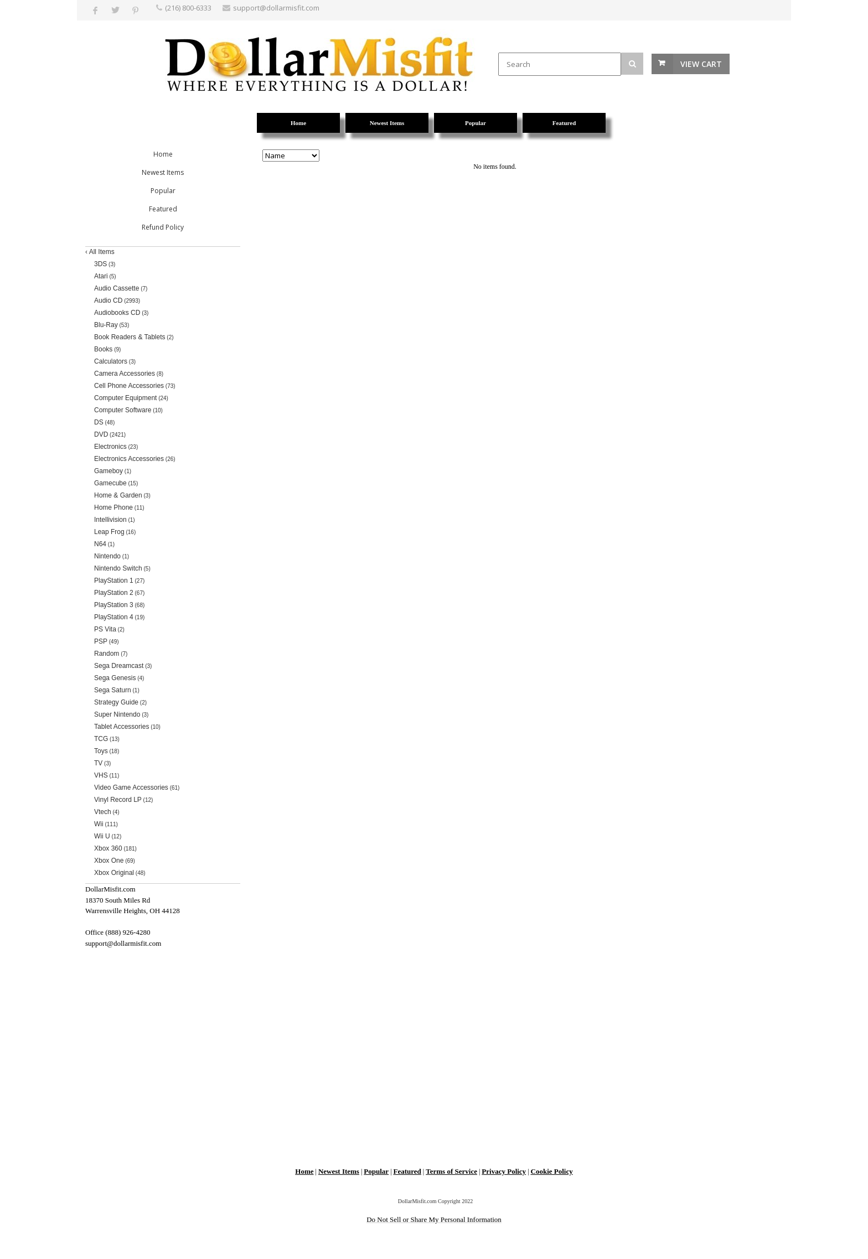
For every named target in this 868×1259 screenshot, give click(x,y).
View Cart (701, 64)
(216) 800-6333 (188, 8)
